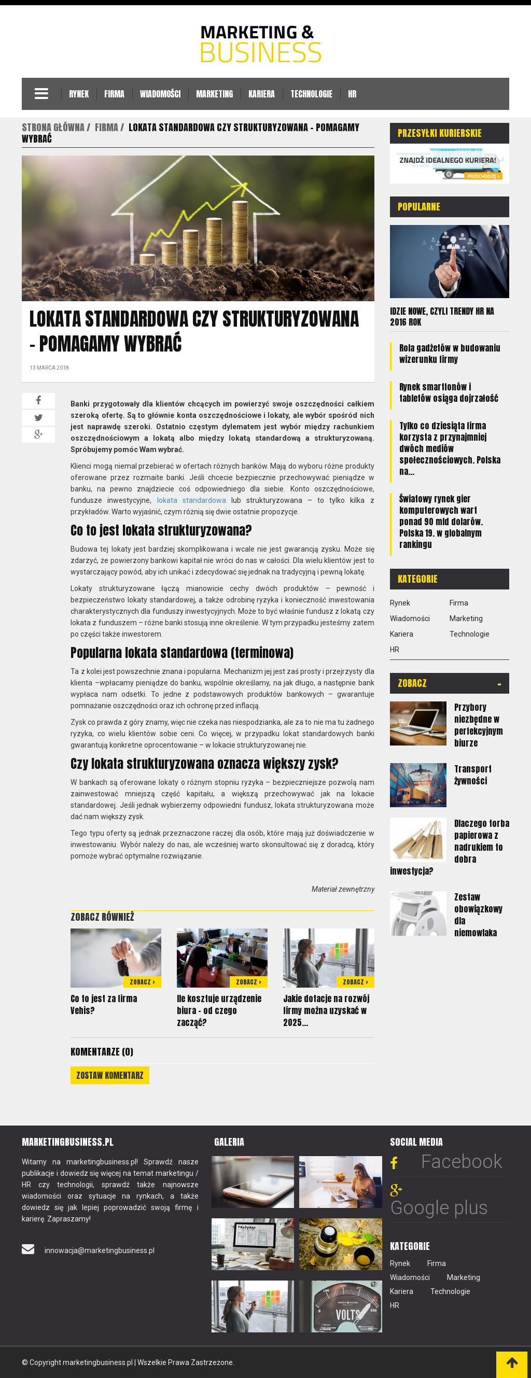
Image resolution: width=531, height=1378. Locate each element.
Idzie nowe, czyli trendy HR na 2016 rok (442, 316)
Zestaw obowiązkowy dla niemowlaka (478, 914)
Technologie (311, 94)
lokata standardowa (191, 500)
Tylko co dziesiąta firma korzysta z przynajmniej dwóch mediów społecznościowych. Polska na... (449, 447)
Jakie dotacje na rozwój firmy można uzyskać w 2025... (326, 1010)
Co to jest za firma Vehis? (104, 1004)
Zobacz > (142, 982)
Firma (114, 94)
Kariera (261, 94)
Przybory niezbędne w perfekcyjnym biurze (478, 724)
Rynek (79, 94)
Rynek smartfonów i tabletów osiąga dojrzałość (448, 391)
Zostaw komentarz (110, 1075)
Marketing (214, 94)
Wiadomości (160, 94)
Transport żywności (473, 774)
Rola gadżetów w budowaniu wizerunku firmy (449, 352)
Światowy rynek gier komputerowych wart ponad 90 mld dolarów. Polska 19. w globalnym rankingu (441, 520)
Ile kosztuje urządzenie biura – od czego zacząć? (219, 1010)
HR (352, 94)
